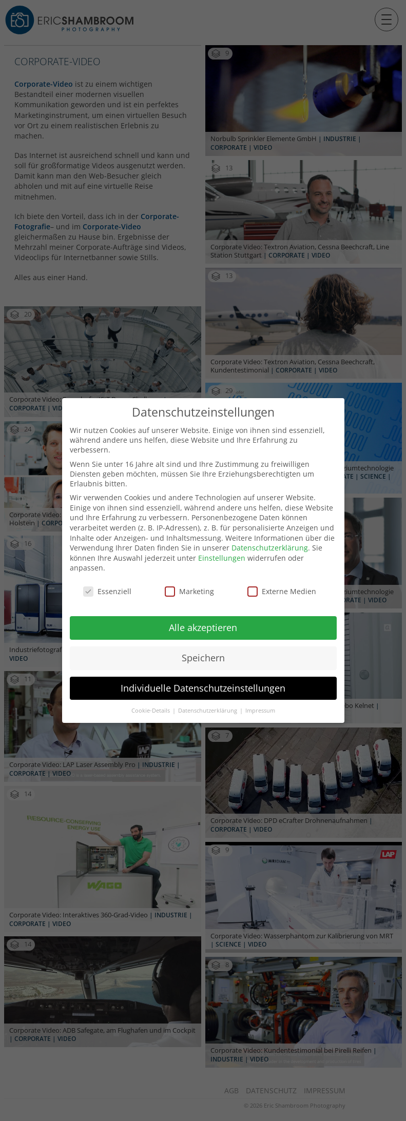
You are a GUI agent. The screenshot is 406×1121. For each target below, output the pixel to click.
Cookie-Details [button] (151, 699)
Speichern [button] (203, 646)
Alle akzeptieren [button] (203, 616)
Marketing (189, 580)
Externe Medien (281, 580)
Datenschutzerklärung (269, 537)
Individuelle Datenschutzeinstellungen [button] (203, 677)
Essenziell (107, 580)
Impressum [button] (260, 699)
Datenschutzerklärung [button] (208, 699)
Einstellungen (221, 547)
